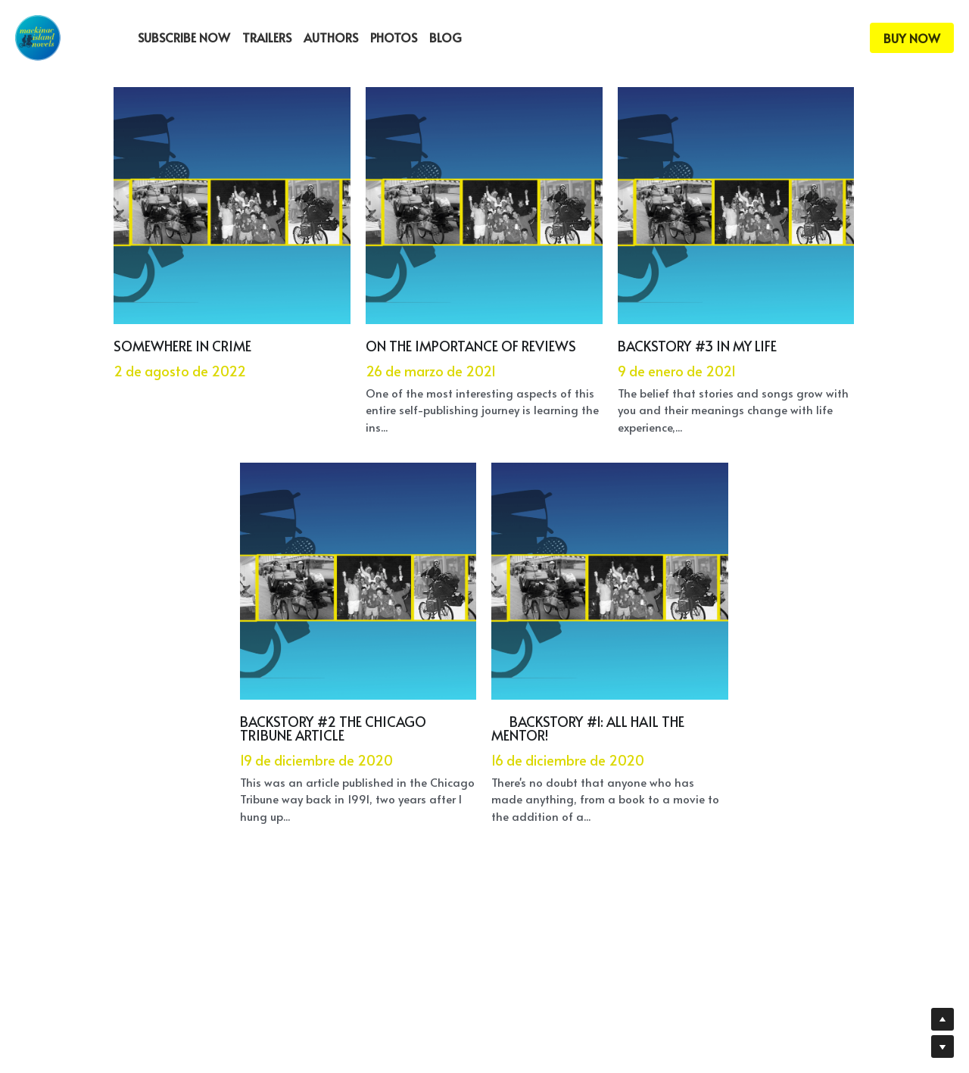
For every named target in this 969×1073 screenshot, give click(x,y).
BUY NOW (911, 38)
